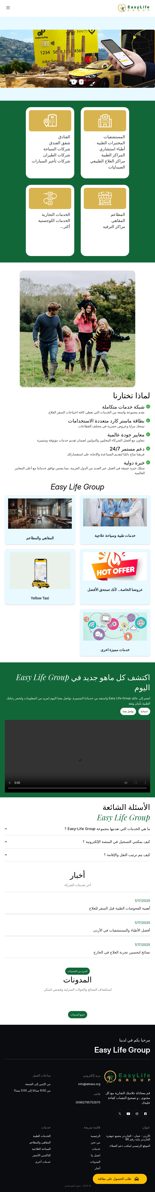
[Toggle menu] (8, 7)
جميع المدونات (77, 1014)
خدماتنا (144, 711)
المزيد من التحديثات (77, 971)
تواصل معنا (128, 711)
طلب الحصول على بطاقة (118, 1179)
